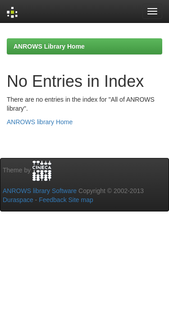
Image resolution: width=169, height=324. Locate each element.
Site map (81, 199)
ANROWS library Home (40, 122)
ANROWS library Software (40, 190)
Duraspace (18, 199)
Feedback (52, 199)
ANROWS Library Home (49, 46)
